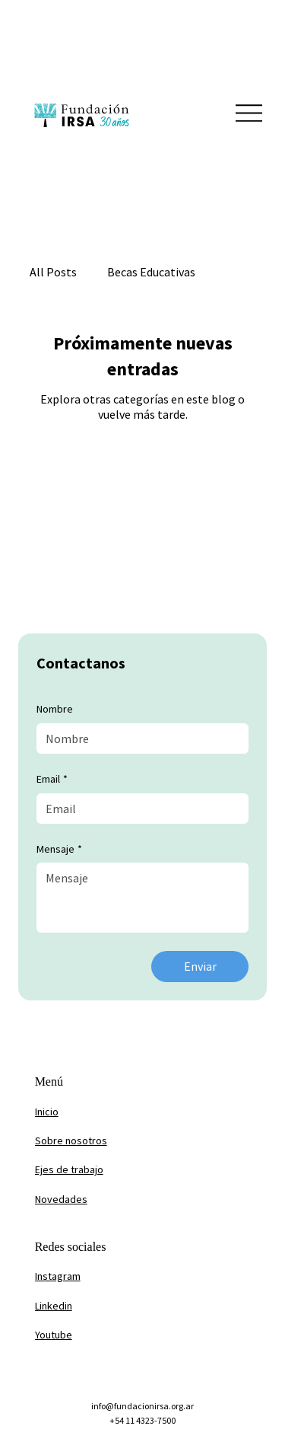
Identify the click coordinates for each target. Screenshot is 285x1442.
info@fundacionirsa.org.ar (142, 1406)
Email (52, 779)
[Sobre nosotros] (109, 1141)
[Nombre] (137, 738)
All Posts (53, 271)
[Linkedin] (109, 1306)
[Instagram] (109, 1277)
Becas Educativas (151, 271)
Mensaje (59, 849)
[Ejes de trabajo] (109, 1170)
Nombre (54, 709)
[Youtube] (109, 1335)
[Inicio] (109, 1112)
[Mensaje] (142, 898)
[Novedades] (109, 1199)
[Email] (137, 808)
